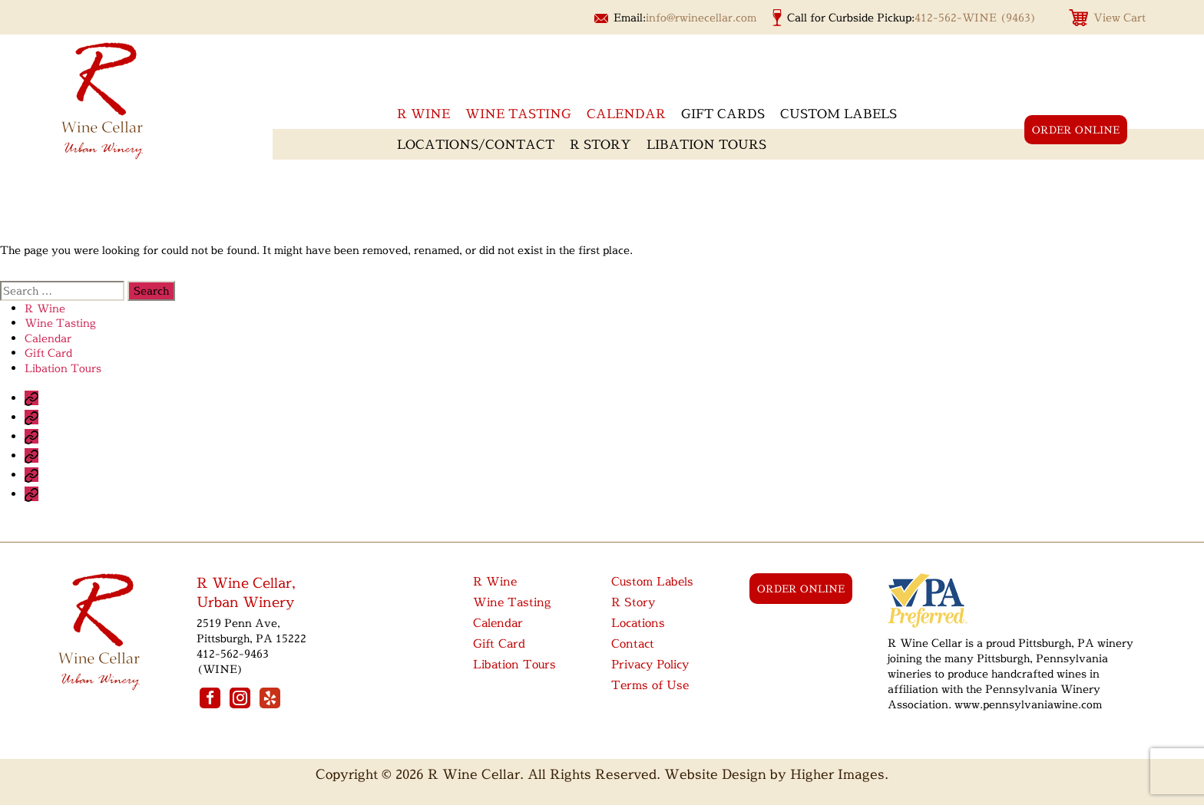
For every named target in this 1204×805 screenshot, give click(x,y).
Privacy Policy (650, 664)
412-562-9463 (233, 653)
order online (1076, 130)
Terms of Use (650, 685)
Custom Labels (838, 113)
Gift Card (48, 352)
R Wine (45, 308)
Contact (632, 643)
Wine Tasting (518, 113)
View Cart (1119, 17)
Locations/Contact (475, 144)
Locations (638, 623)
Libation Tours (706, 144)
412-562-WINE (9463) (976, 17)
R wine (423, 113)
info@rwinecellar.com (701, 17)
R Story (600, 144)
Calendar (626, 113)
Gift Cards (723, 113)
